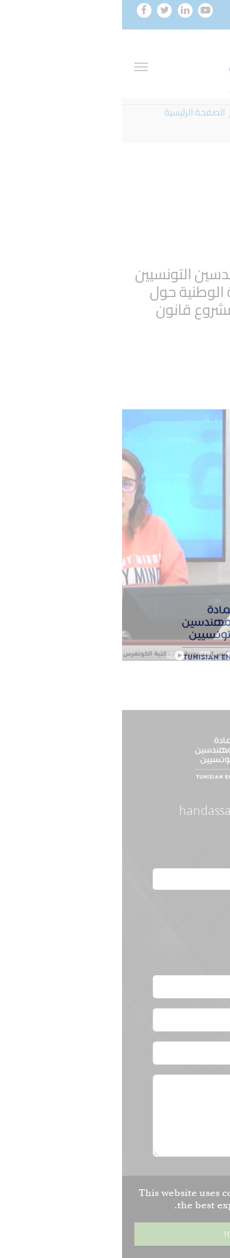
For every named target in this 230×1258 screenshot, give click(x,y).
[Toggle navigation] (211, 10)
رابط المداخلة (184, 380)
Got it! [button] (115, 1234)
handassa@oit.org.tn (115, 810)
